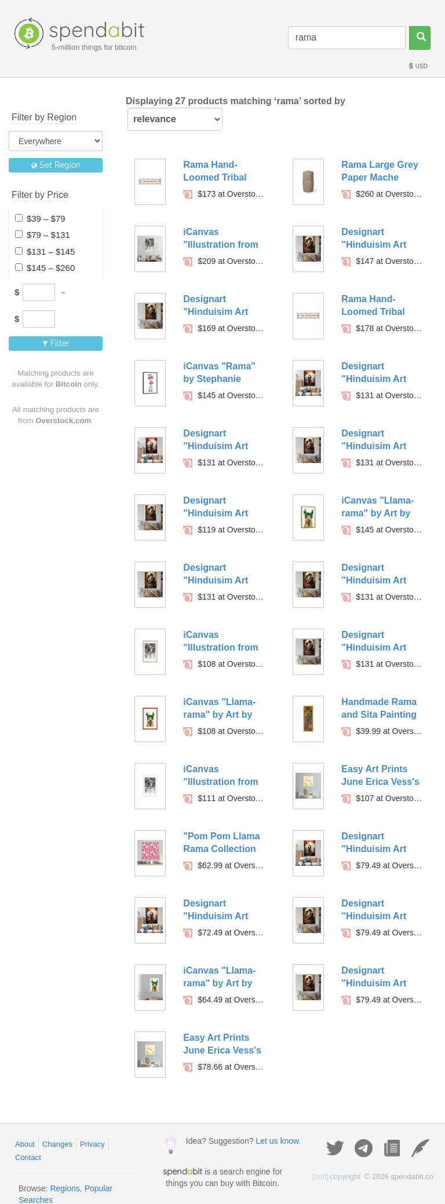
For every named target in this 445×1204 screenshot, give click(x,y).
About (25, 1144)
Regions (64, 1188)
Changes (57, 1144)
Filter (56, 343)
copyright (336, 1176)
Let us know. (278, 1141)
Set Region (56, 165)
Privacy (92, 1144)
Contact (28, 1157)
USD (418, 66)
